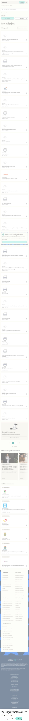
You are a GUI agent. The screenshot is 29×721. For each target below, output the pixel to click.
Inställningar (10, 718)
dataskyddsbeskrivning (6, 715)
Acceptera (19, 718)
